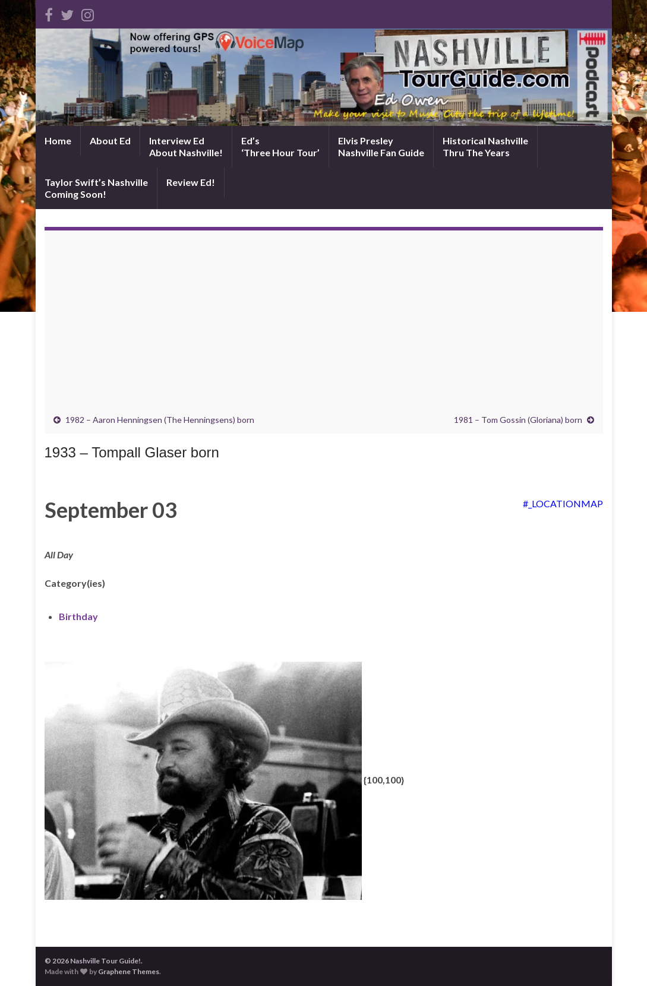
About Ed (110, 140)
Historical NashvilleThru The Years (485, 146)
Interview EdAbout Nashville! (186, 146)
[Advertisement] (324, 325)
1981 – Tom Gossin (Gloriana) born (518, 420)
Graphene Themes (128, 971)
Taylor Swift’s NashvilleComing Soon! (96, 188)
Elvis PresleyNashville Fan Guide (381, 146)
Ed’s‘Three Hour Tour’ (280, 146)
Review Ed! (190, 182)
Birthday (78, 616)
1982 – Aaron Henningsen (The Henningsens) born (159, 420)
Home (58, 140)
